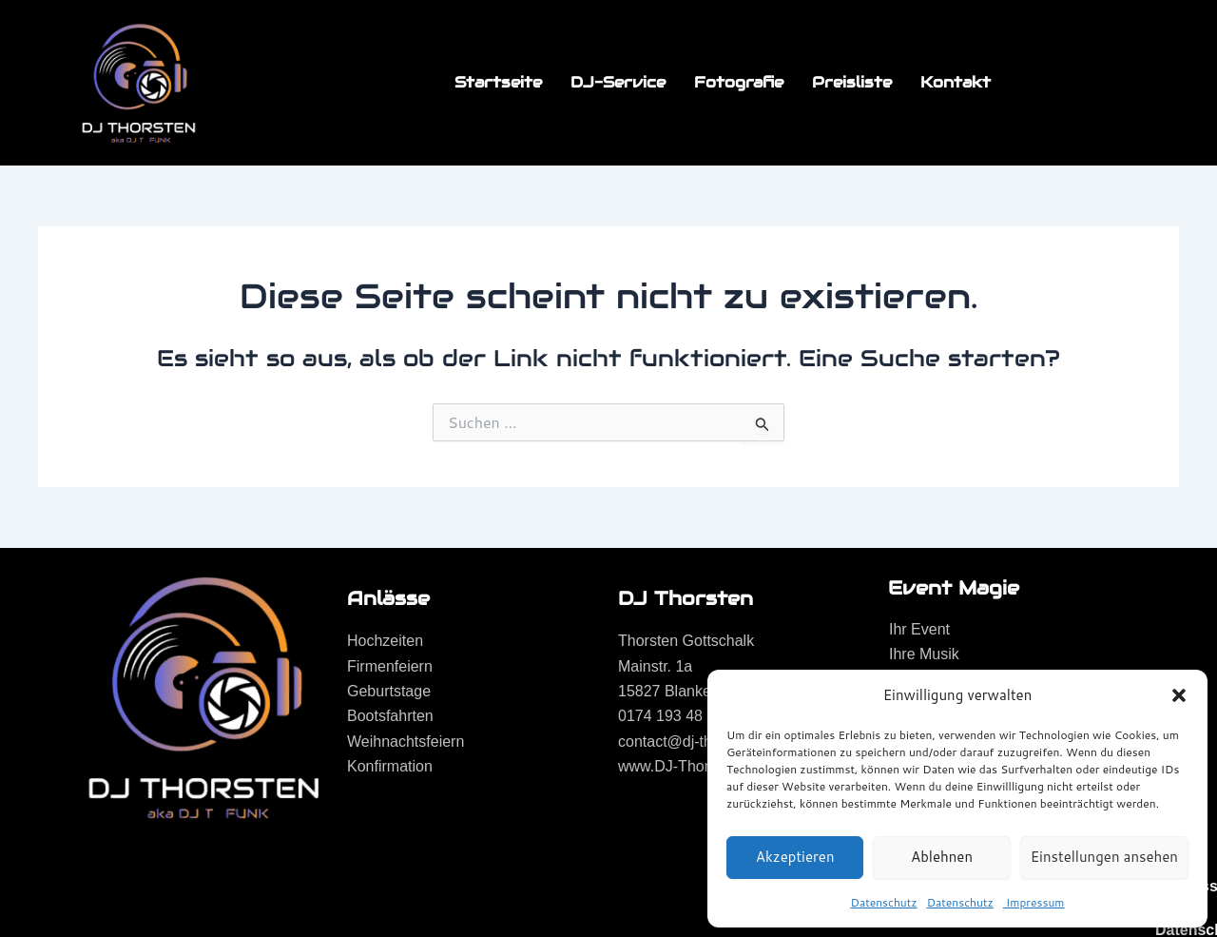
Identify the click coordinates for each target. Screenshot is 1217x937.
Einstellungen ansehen (1104, 857)
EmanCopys (348, 891)
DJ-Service (618, 82)
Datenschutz (884, 902)
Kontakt (955, 82)
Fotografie (738, 82)
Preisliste (852, 82)
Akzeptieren (795, 857)
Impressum (1034, 902)
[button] (1178, 695)
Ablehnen (942, 857)
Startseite (498, 82)
